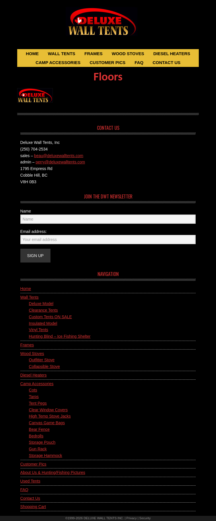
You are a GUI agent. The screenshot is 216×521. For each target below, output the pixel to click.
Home (25, 288)
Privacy (132, 518)
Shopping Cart (33, 506)
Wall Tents (29, 297)
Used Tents (30, 481)
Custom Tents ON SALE (50, 316)
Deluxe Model (41, 303)
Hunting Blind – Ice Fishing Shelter (60, 336)
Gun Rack (38, 449)
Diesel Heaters (33, 375)
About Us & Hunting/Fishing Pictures (52, 472)
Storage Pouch (42, 442)
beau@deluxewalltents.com (58, 155)
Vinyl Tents (38, 329)
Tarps (34, 396)
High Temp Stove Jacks (50, 416)
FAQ (24, 489)
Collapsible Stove (44, 366)
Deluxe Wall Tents (108, 25)
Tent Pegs (38, 403)
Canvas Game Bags (47, 422)
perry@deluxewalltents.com (60, 162)
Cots (33, 390)
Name (25, 211)
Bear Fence (39, 429)
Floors (108, 77)
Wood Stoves (32, 353)
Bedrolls (36, 436)
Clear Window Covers (48, 410)
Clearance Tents (43, 310)
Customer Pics (33, 464)
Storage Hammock (45, 455)
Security (145, 518)
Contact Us (30, 498)
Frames (27, 345)
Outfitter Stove (42, 360)
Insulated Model (43, 323)
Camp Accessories (37, 383)
